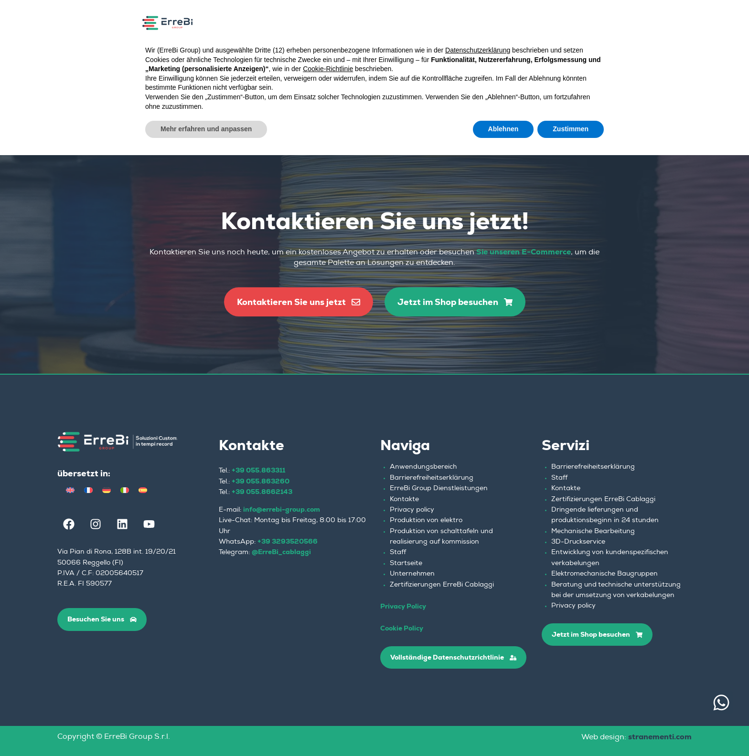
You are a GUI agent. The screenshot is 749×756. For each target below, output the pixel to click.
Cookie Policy (401, 628)
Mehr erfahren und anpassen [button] (206, 129)
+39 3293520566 (287, 541)
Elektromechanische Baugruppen (604, 574)
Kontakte (404, 499)
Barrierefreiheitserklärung (431, 478)
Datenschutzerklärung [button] (477, 50)
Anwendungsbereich (423, 467)
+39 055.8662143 (262, 491)
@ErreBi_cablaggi (281, 551)
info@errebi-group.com (281, 509)
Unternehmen (412, 574)
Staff (398, 552)
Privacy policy (412, 510)
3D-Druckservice (578, 542)
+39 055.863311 (258, 470)
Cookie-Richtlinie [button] (328, 69)
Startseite (406, 563)
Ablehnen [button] (503, 129)
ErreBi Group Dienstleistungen (439, 488)
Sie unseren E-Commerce (523, 252)
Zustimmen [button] (570, 129)
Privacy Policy (403, 606)
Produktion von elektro (426, 520)
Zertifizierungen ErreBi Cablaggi (442, 585)
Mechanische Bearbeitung (593, 531)
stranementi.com (660, 737)
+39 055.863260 (260, 481)
